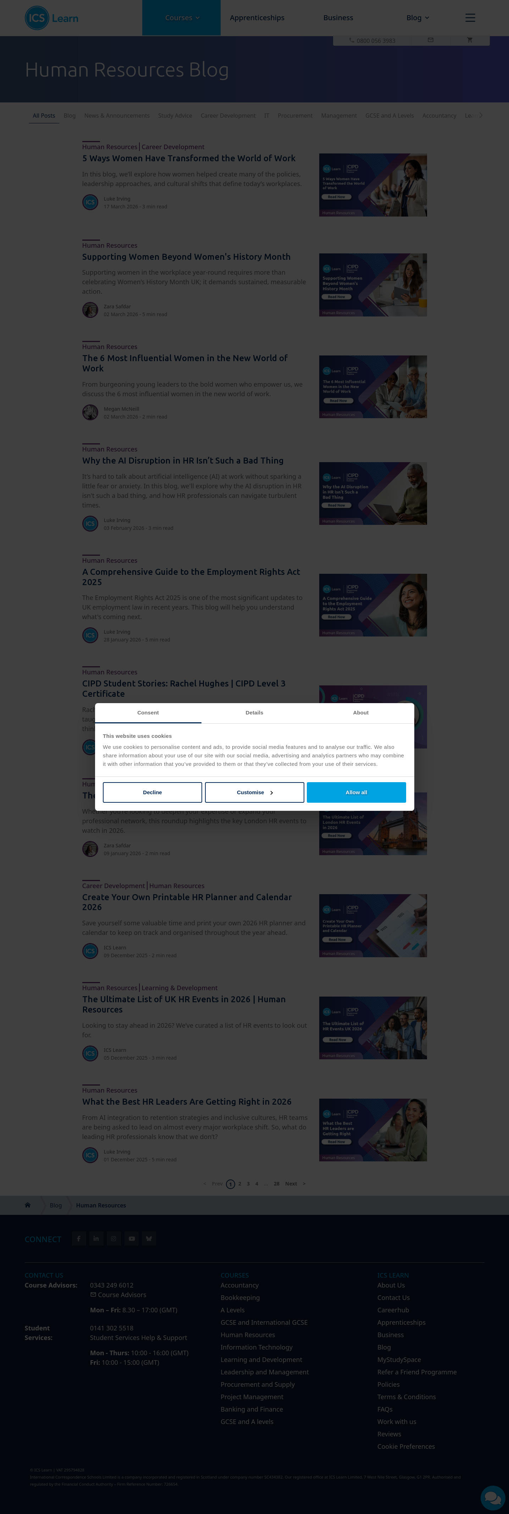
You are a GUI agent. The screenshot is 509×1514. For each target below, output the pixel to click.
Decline (152, 792)
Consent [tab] (148, 713)
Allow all (356, 792)
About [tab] (361, 713)
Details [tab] (255, 713)
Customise (255, 792)
